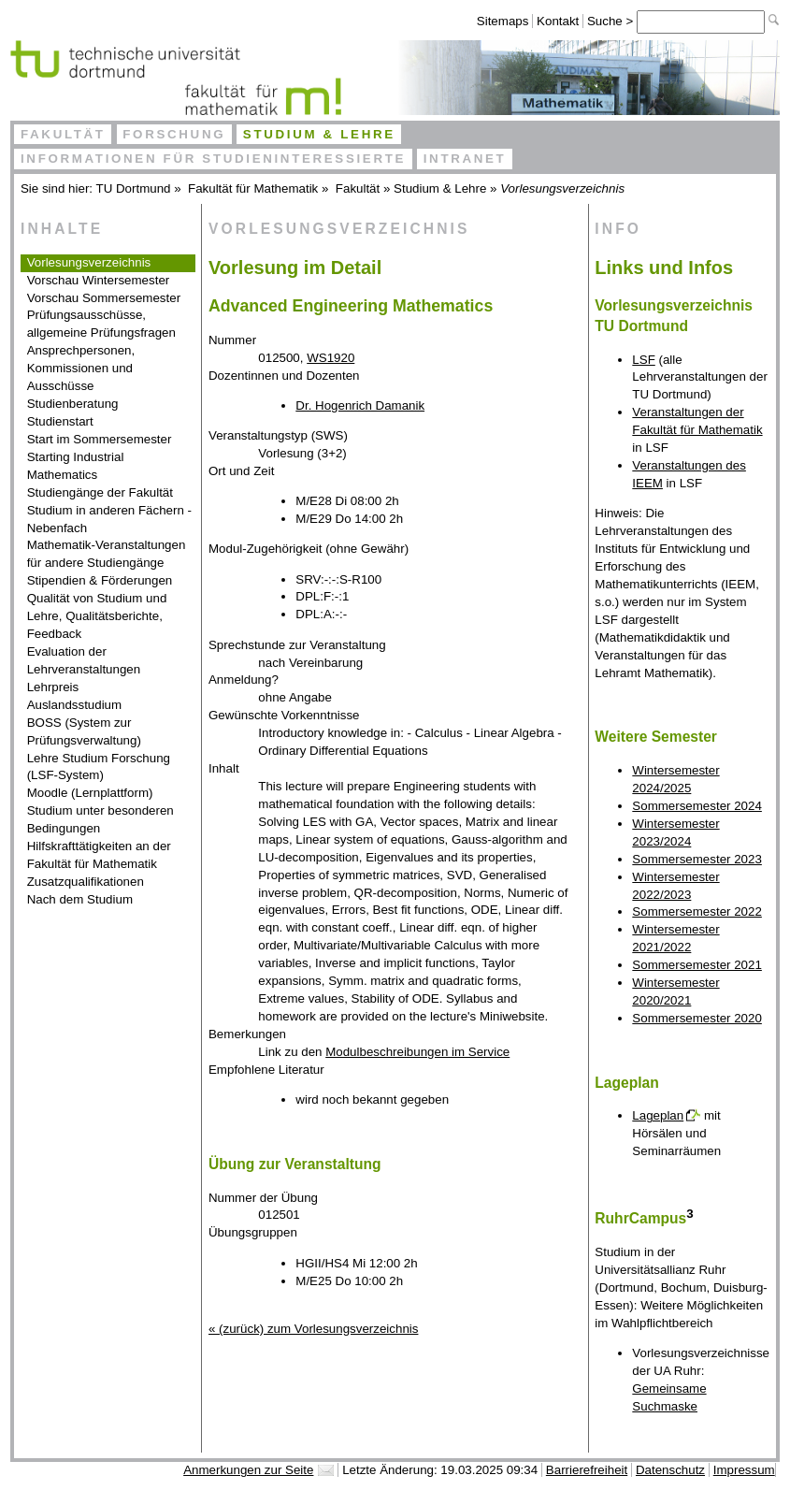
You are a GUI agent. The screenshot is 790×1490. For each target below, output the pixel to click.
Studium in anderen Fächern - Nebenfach (109, 519)
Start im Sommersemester (99, 439)
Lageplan (657, 1115)
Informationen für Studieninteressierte (213, 159)
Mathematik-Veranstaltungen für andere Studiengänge (106, 554)
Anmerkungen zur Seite (248, 1470)
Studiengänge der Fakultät (100, 492)
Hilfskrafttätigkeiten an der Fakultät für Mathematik (99, 855)
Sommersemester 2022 (697, 911)
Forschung (173, 134)
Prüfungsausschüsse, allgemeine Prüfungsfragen (101, 324)
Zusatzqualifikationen (85, 882)
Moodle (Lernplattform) (90, 793)
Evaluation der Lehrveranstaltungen (84, 660)
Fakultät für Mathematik (253, 188)
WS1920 (330, 358)
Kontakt (558, 21)
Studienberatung (73, 404)
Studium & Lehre (319, 134)
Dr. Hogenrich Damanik (359, 405)
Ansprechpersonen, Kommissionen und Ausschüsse (81, 368)
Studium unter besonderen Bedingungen (100, 819)
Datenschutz (670, 1470)
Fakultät (63, 134)
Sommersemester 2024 (697, 806)
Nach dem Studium (80, 899)
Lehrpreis (53, 687)
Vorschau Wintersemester (98, 280)
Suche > (612, 21)
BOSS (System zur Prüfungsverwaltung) (84, 731)
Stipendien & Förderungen (100, 580)
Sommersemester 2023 (697, 859)
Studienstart (60, 421)
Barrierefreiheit (586, 1470)
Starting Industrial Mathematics (75, 466)
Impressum (744, 1470)
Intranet (465, 159)
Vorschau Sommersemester (103, 298)
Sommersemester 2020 (697, 1018)
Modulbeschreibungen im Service (417, 1052)
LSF (643, 360)
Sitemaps (503, 21)
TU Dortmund (133, 188)
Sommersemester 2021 (697, 965)
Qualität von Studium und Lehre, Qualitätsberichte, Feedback (97, 616)
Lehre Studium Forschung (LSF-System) (98, 767)
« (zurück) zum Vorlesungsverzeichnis (313, 1329)
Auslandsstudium (74, 705)
